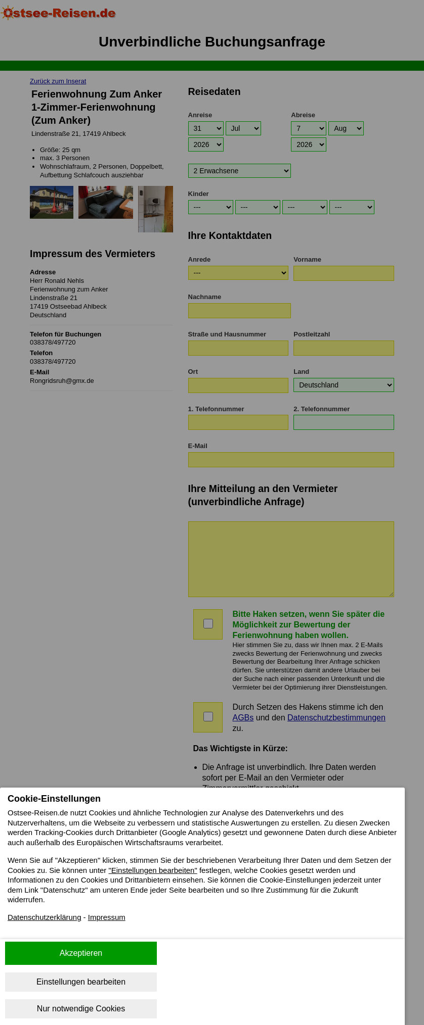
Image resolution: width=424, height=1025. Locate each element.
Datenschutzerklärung (47, 923)
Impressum (114, 923)
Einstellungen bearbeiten (80, 982)
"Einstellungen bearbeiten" (204, 873)
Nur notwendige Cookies (81, 1008)
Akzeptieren (81, 953)
